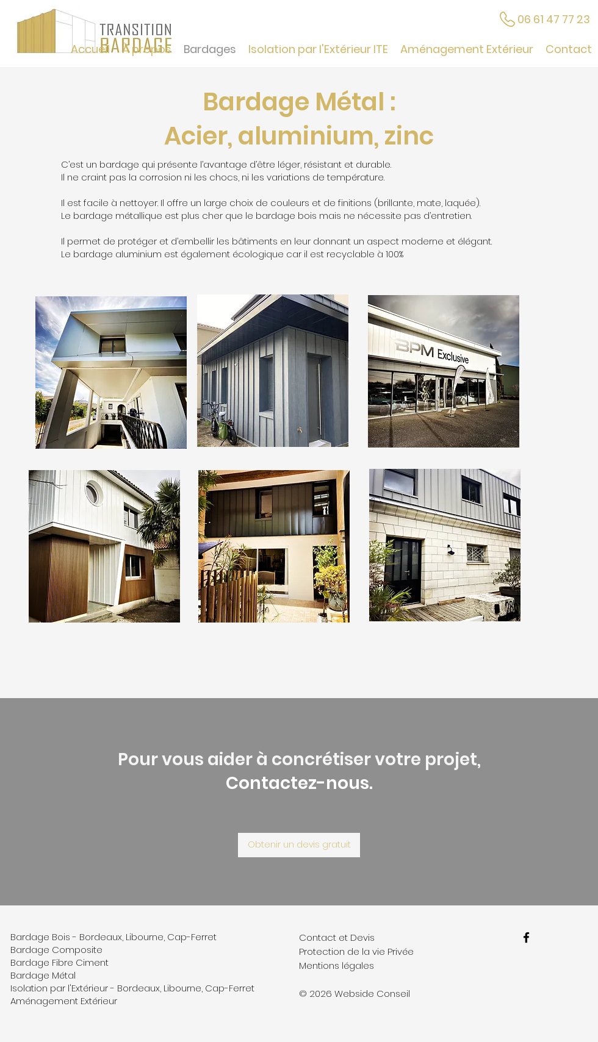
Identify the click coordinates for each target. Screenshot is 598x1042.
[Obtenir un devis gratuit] (299, 845)
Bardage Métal (43, 975)
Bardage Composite (56, 949)
